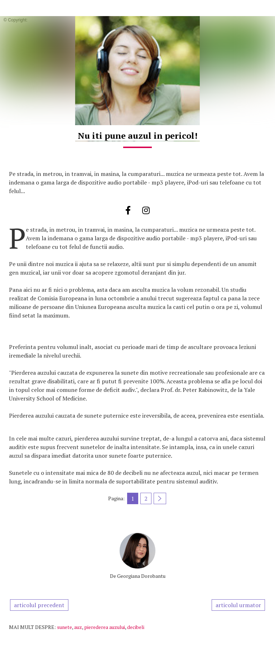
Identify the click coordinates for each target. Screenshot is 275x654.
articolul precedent (39, 605)
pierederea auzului (104, 627)
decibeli (135, 627)
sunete (64, 627)
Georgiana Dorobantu (141, 575)
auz (78, 627)
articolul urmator (238, 605)
